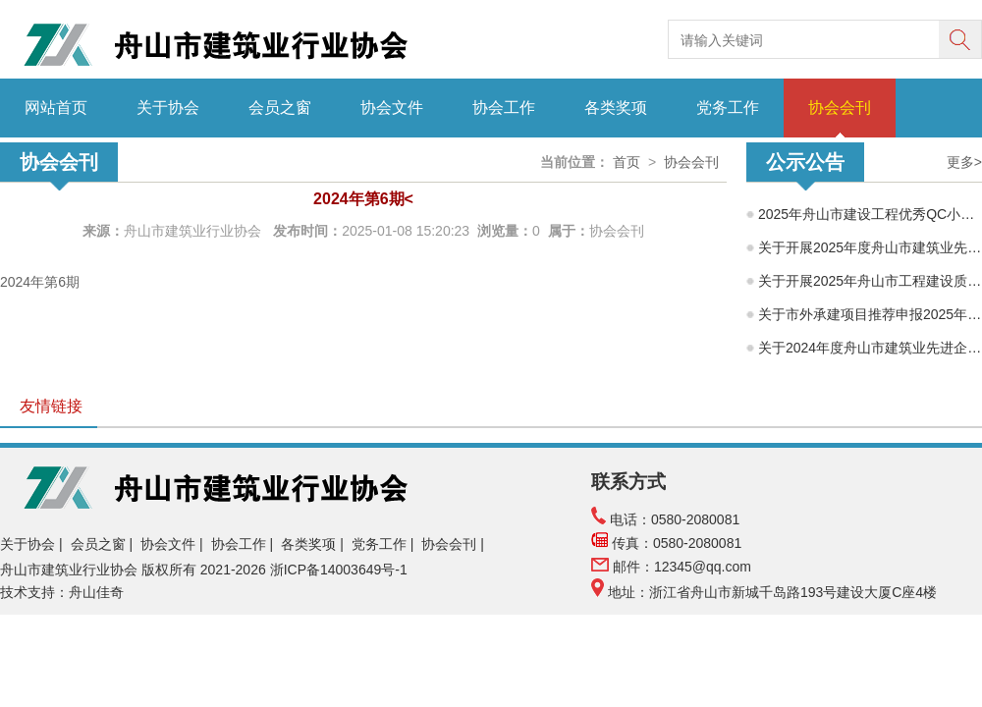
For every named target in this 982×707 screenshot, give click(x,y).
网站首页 (56, 107)
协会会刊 (839, 107)
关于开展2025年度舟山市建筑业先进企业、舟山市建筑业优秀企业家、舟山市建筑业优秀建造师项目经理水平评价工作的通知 (870, 247)
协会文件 (391, 107)
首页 (626, 162)
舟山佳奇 (96, 592)
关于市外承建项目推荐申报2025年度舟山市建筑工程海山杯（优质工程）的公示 (870, 314)
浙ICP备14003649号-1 (340, 569)
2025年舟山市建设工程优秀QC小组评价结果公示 (870, 214)
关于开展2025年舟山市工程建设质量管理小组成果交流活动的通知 (870, 281)
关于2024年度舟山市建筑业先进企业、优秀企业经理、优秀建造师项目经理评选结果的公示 (870, 347)
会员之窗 (279, 107)
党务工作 (727, 107)
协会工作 (503, 107)
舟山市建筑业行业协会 (194, 231)
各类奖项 (615, 107)
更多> (964, 162)
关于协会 (167, 107)
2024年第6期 (40, 282)
